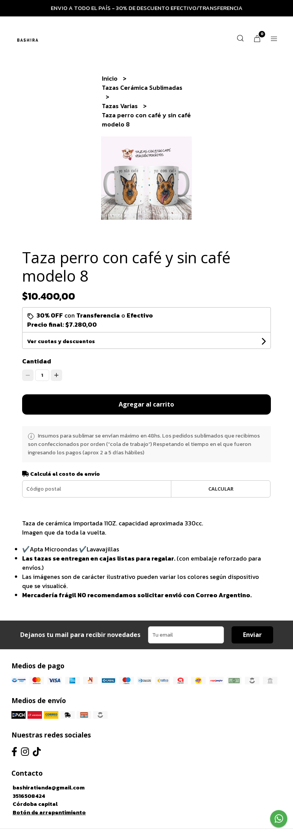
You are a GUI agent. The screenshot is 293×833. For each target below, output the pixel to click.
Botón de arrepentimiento (49, 812)
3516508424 (29, 796)
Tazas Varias (120, 105)
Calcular (220, 488)
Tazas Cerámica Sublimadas (142, 87)
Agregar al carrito (146, 404)
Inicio (110, 78)
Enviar (252, 634)
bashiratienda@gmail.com (49, 787)
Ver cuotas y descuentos (61, 341)
